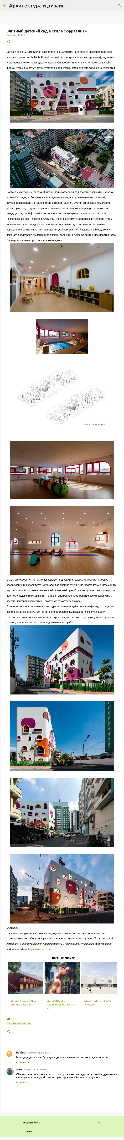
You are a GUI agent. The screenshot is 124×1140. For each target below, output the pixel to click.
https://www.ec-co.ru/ (39, 949)
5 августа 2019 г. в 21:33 (38, 1053)
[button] (8, 42)
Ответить (22, 1062)
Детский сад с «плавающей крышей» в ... (61, 1005)
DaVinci (21, 1052)
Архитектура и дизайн (37, 5)
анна (19, 1069)
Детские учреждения (19, 1024)
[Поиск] (119, 6)
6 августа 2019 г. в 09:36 (35, 1069)
